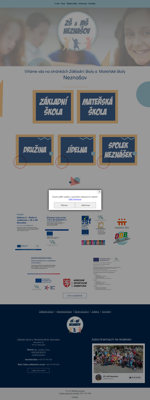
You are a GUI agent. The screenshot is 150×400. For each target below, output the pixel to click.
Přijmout (64, 205)
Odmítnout (85, 205)
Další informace (75, 199)
